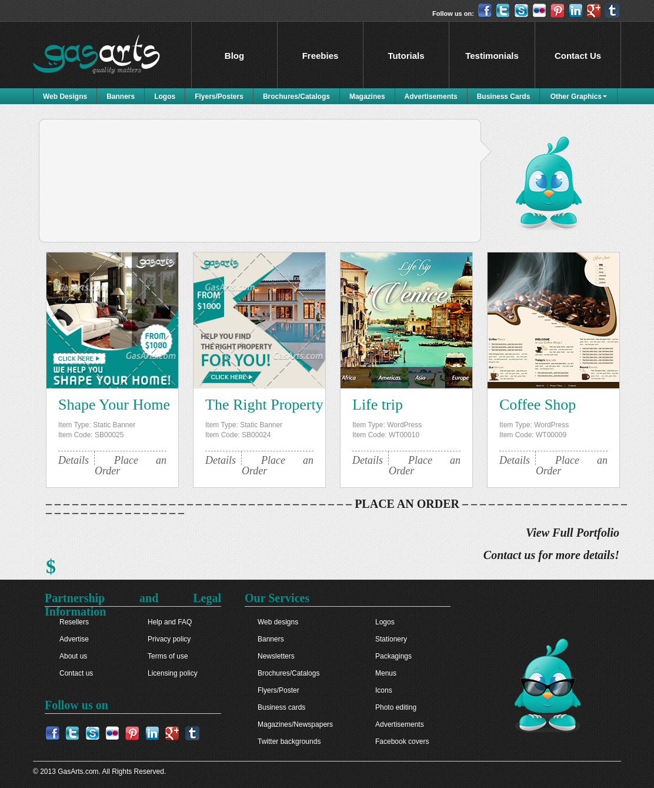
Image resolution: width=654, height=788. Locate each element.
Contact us (76, 673)
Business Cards (503, 96)
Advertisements (431, 96)
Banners (120, 96)
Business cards (281, 707)
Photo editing (395, 707)
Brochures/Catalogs (296, 96)
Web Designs (65, 96)
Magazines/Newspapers (295, 724)
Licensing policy (173, 673)
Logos (164, 96)
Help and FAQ (170, 622)
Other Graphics (576, 96)
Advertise (74, 639)
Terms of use (168, 656)
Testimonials (492, 56)
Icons (383, 690)
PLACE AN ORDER (407, 503)
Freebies (320, 56)
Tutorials (406, 56)
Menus (385, 673)
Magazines (367, 96)
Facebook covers (402, 741)
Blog (234, 56)
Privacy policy (169, 639)
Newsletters (276, 656)
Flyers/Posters (219, 96)
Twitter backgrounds (289, 741)
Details (73, 460)
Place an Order (130, 465)
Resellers (74, 622)
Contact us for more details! (551, 555)
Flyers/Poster (278, 690)
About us (73, 656)
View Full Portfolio (572, 532)
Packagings (393, 656)
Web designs (278, 622)
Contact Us (578, 56)
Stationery (391, 639)
